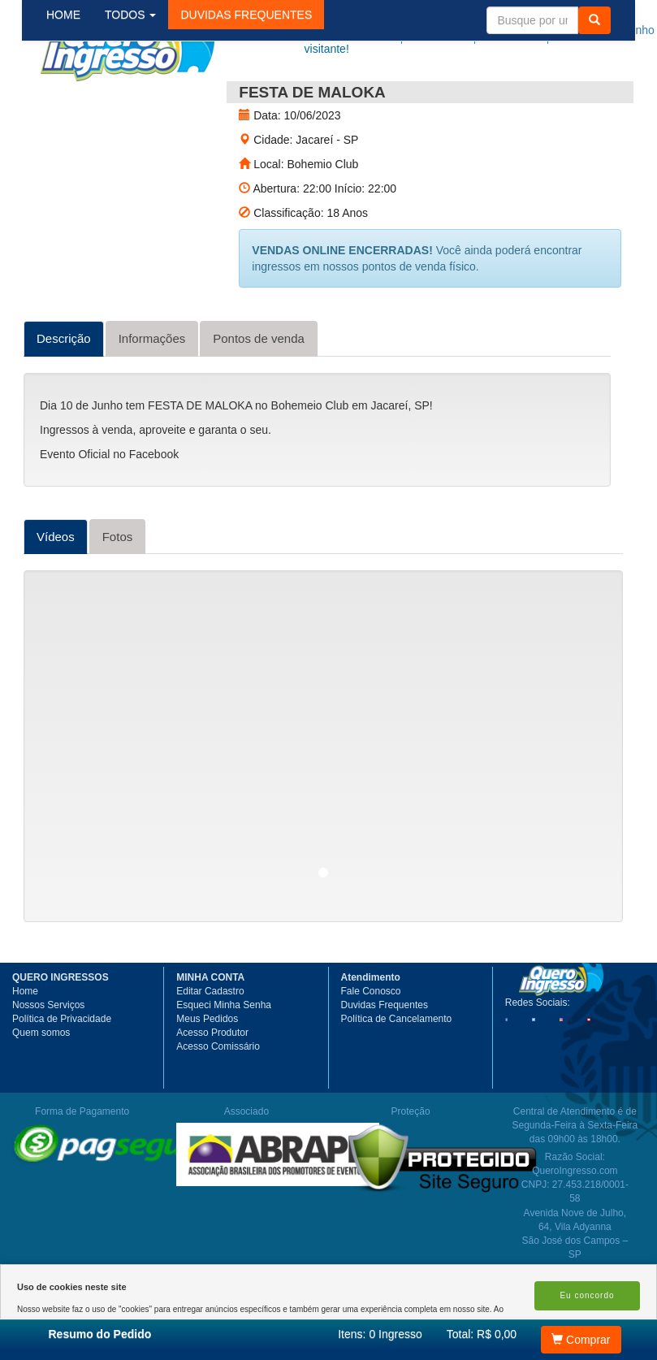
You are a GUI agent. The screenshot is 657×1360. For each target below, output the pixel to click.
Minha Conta (537, 30)
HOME (76, 96)
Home (25, 1049)
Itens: (380, 1334)
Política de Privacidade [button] (61, 1077)
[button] (259, 96)
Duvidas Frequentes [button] (384, 1063)
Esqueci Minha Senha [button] (223, 1063)
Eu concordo (587, 1295)
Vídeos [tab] (56, 595)
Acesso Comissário (218, 1105)
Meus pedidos (467, 30)
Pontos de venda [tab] (259, 397)
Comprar (580, 1339)
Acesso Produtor (212, 1091)
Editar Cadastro (210, 1049)
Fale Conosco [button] (371, 1049)
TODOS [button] (143, 96)
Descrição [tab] (64, 397)
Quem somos (41, 1091)
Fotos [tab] (117, 595)
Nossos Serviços (48, 1063)
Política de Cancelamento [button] (396, 1077)
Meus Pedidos (207, 1077)
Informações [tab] (152, 397)
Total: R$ (482, 1334)
